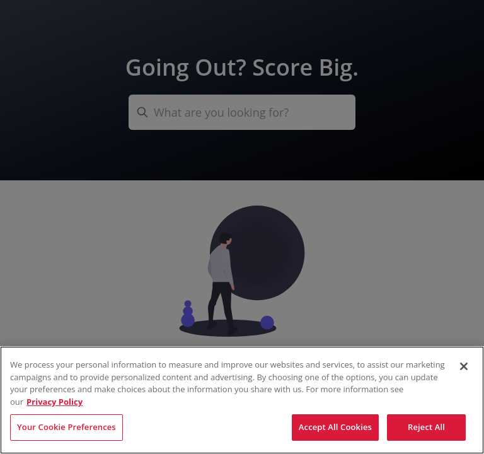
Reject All (426, 427)
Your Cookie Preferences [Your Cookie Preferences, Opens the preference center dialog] (66, 427)
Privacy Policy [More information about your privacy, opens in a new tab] (54, 401)
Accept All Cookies (335, 427)
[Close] (464, 366)
